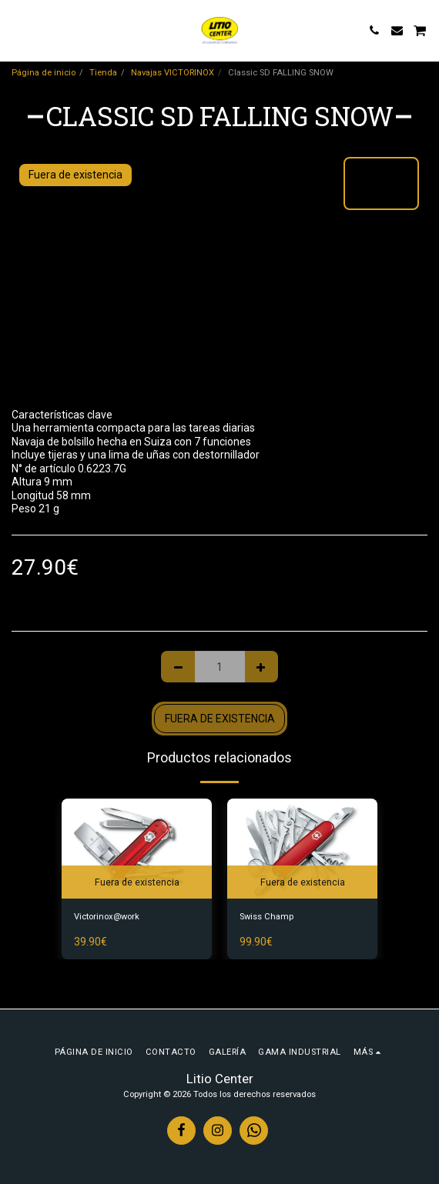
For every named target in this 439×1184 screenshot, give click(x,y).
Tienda (103, 73)
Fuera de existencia (220, 718)
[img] (137, 849)
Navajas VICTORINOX (172, 73)
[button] (17, 30)
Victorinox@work (106, 917)
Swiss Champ (266, 917)
